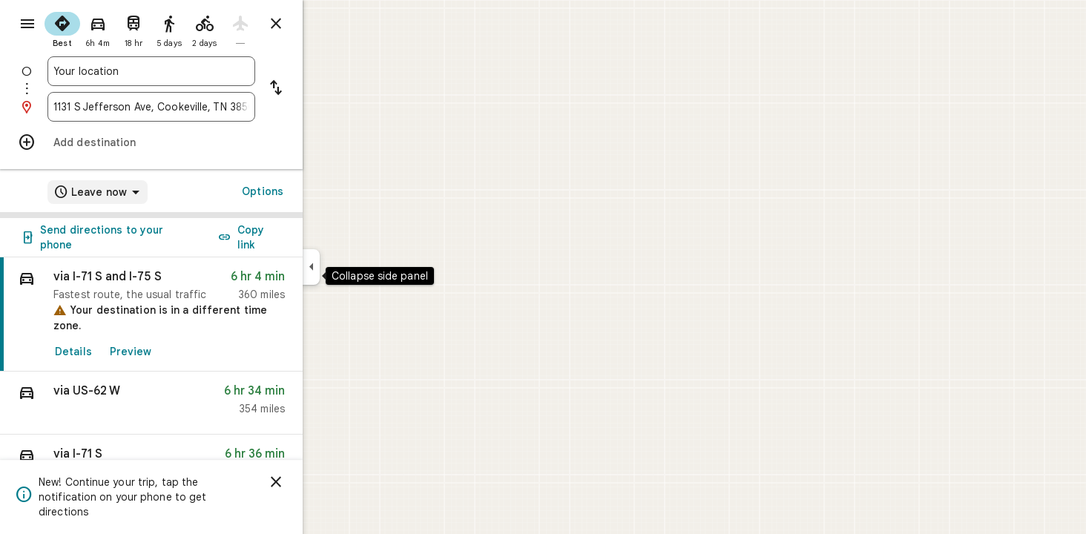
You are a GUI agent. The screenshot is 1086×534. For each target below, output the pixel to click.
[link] (204, 314)
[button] (204, 403)
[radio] (116, 28)
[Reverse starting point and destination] (329, 89)
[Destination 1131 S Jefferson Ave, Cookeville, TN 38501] (205, 107)
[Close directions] (329, 24)
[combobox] (205, 71)
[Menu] (26, 25)
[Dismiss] (329, 482)
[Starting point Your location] (205, 71)
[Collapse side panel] (364, 267)
